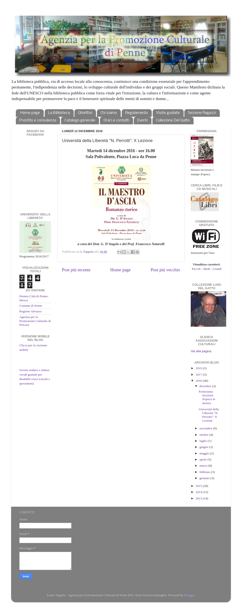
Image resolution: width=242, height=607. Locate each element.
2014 (199, 492)
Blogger (189, 595)
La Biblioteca (59, 113)
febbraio (205, 472)
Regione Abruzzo (30, 311)
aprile (203, 459)
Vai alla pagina (201, 351)
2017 (199, 374)
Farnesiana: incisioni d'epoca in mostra (207, 397)
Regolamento (136, 113)
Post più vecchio (165, 269)
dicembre (205, 386)
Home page (30, 113)
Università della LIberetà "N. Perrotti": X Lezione (209, 415)
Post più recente (76, 269)
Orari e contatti (116, 120)
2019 (199, 368)
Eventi (142, 120)
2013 (199, 498)
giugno (204, 447)
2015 (199, 486)
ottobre (204, 434)
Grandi (217, 269)
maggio (204, 453)
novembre (206, 428)
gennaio (204, 478)
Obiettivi (85, 113)
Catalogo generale (80, 120)
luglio (203, 441)
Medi (206, 269)
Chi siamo (108, 113)
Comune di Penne (30, 305)
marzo (203, 465)
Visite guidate (168, 113)
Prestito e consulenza (37, 120)
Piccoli (196, 269)
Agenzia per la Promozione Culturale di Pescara (35, 320)
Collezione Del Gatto (173, 120)
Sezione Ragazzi (202, 113)
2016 (199, 380)
